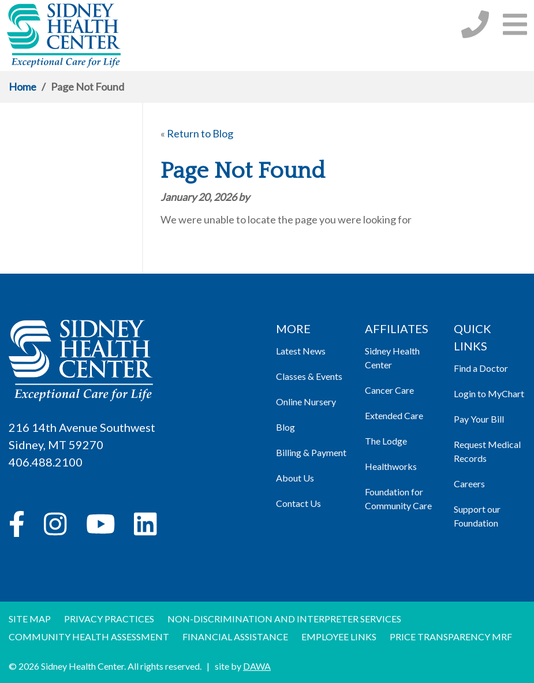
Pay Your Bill (479, 418)
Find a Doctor (481, 368)
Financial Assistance (235, 636)
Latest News (301, 350)
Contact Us (298, 503)
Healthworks (391, 466)
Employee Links (338, 636)
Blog (285, 426)
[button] (515, 24)
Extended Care (394, 415)
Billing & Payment (311, 452)
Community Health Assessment (89, 636)
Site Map (30, 618)
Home (22, 86)
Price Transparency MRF (451, 636)
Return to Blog (200, 133)
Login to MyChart (489, 393)
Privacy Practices (109, 618)
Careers (469, 483)
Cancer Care (389, 390)
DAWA (257, 665)
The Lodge (386, 440)
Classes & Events (309, 376)
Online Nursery (306, 401)
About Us (295, 477)
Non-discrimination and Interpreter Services (284, 618)
